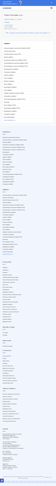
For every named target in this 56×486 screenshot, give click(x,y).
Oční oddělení (8, 90)
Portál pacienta (7, 316)
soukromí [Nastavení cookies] (25, 478)
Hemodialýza (6, 152)
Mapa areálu (6, 361)
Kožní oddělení (8, 84)
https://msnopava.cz (13, 446)
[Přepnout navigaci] (41, 8)
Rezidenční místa (7, 409)
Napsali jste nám (7, 321)
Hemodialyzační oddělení (11, 69)
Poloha (4, 358)
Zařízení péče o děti (8, 383)
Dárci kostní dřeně (7, 287)
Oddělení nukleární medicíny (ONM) (14, 93)
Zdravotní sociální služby (9, 297)
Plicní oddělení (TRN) (10, 105)
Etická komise (6, 401)
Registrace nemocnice (9, 368)
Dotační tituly (6, 406)
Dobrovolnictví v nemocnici (10, 309)
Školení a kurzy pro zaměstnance (11, 418)
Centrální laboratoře (10, 51)
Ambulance (5, 270)
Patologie (6, 102)
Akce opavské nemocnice (9, 421)
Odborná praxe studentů (9, 411)
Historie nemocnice (8, 365)
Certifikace (6, 373)
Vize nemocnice (7, 356)
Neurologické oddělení (10, 87)
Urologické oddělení (9, 114)
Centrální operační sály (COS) (12, 54)
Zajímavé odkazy (7, 319)
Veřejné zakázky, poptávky (10, 404)
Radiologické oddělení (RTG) (12, 108)
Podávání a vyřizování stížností (11, 311)
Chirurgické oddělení (10, 72)
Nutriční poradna (7, 169)
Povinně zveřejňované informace (11, 394)
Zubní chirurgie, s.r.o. (10, 120)
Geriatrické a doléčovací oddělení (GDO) (15, 60)
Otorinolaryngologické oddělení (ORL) (14, 99)
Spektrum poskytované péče (10, 302)
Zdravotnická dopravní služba (10, 280)
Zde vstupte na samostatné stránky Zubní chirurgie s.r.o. (28, 33)
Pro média (5, 332)
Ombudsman (6, 289)
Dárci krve (5, 284)
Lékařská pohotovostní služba (10, 277)
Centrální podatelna (8, 370)
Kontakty (5, 363)
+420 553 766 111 (7, 2)
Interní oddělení (8, 78)
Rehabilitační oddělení (10, 111)
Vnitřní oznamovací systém (10, 380)
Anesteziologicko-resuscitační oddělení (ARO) (17, 48)
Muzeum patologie (7, 346)
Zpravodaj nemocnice (8, 375)
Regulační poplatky (8, 304)
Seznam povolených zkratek (10, 399)
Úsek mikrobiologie (9, 117)
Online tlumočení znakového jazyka (12, 294)
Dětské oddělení (8, 57)
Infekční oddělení (9, 75)
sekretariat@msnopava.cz (10, 4)
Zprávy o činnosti (7, 396)
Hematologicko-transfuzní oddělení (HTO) (16, 66)
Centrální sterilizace (8, 416)
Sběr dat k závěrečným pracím (11, 413)
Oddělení (5, 267)
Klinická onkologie (9, 81)
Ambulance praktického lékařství (11, 137)
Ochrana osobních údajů (9, 378)
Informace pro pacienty (9, 282)
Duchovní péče (6, 299)
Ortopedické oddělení (10, 96)
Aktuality (5, 272)
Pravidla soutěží (7, 314)
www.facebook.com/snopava (15, 448)
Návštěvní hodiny (7, 275)
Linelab (50, 477)
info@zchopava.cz (13, 29)
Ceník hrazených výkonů (9, 307)
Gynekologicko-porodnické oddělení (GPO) (16, 63)
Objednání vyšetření (8, 292)
